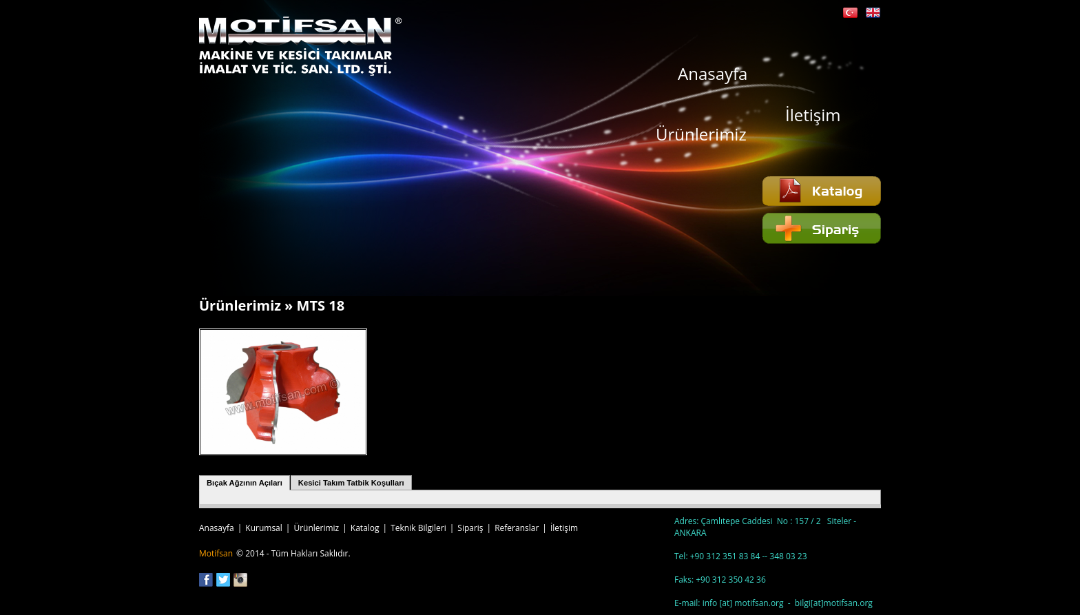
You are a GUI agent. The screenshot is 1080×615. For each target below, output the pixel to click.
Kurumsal (263, 528)
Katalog (365, 528)
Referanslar (517, 528)
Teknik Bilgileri (418, 528)
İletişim (813, 114)
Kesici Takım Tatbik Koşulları (351, 483)
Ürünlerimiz (701, 133)
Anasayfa (712, 72)
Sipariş (470, 528)
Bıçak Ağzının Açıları (244, 483)
